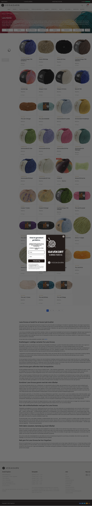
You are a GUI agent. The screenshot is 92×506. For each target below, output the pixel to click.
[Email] (36, 252)
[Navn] (36, 256)
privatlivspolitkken (33, 265)
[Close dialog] (63, 236)
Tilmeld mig (36, 261)
